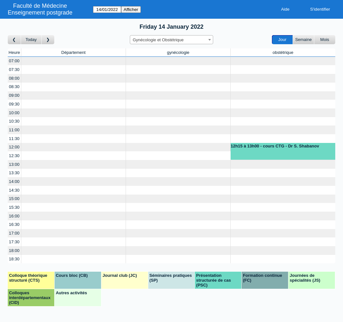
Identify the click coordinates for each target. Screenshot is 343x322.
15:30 (14, 207)
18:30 (14, 259)
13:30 (14, 172)
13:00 (14, 164)
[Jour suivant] (48, 40)
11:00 (14, 129)
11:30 (14, 138)
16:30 (14, 224)
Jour (282, 39)
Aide (285, 9)
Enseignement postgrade (40, 12)
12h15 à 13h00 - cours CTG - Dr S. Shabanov (275, 146)
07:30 (14, 69)
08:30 (14, 86)
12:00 (14, 147)
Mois (324, 39)
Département (73, 52)
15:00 (14, 198)
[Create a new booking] (73, 61)
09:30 (14, 104)
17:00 (14, 233)
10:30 (14, 121)
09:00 (14, 95)
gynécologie (178, 52)
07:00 (14, 60)
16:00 (14, 216)
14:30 (14, 190)
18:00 (14, 250)
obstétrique (283, 52)
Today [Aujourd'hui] (31, 39)
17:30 (14, 241)
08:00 (14, 78)
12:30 (14, 155)
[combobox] (171, 39)
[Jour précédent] (14, 40)
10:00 (14, 112)
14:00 (14, 181)
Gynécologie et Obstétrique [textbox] (158, 39)
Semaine (303, 39)
